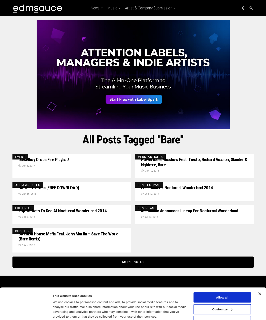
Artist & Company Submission (148, 8)
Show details (62, 312)
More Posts (133, 264)
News (95, 8)
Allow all (222, 282)
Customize (222, 293)
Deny (222, 305)
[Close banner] (259, 278)
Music (112, 8)
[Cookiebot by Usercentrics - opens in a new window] (26, 312)
